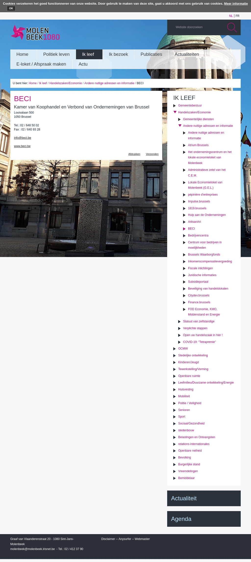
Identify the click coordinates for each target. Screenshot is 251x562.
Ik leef (43, 83)
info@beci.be (22, 138)
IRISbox (204, 540)
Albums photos (213, 44)
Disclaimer (108, 539)
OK (11, 8)
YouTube (206, 44)
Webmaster (142, 539)
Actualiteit (184, 498)
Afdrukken (134, 153)
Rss (235, 44)
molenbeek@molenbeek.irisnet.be (32, 549)
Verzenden (152, 153)
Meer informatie (236, 3)
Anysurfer (125, 539)
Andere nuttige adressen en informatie (109, 83)
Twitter (221, 44)
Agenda (181, 518)
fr (237, 16)
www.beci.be (22, 146)
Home (33, 83)
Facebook (228, 44)
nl (231, 16)
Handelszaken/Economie (65, 83)
